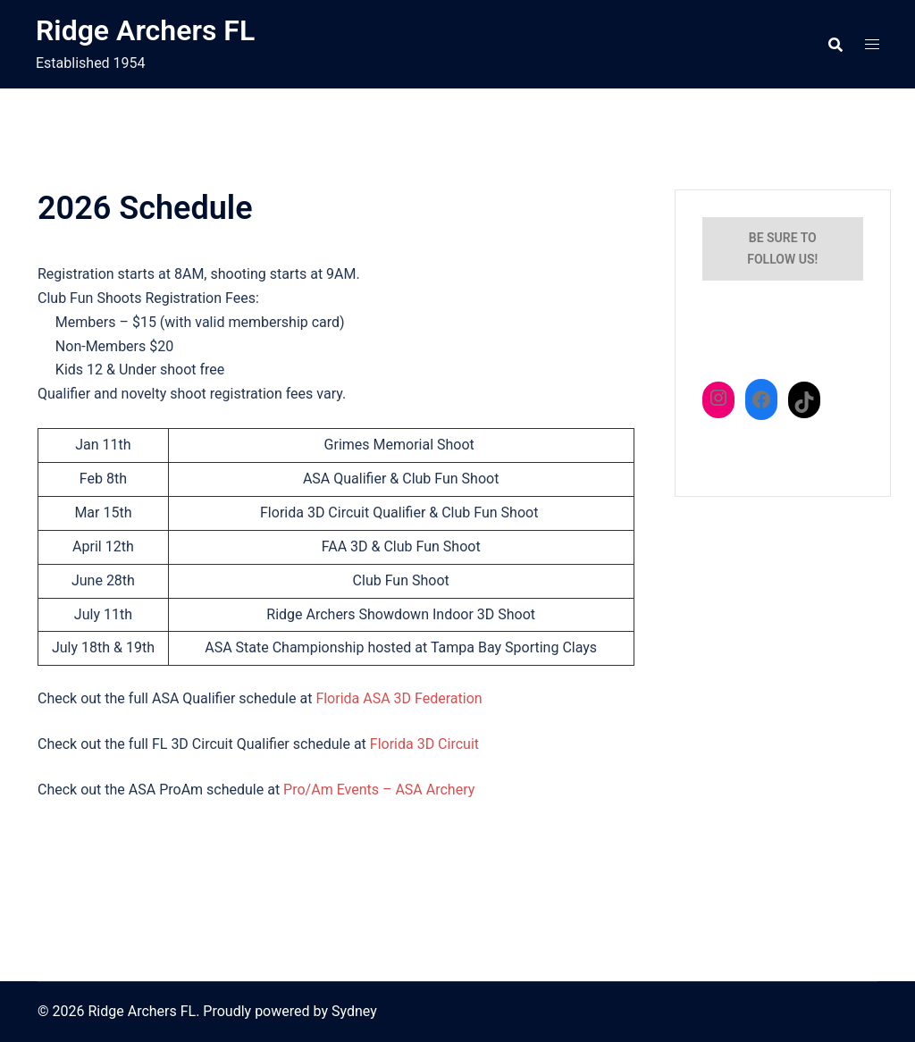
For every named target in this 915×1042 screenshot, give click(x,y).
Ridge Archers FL (145, 30)
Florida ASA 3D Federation (398, 698)
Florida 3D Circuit (424, 743)
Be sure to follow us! (782, 248)
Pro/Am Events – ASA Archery (378, 789)
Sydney (354, 1011)
